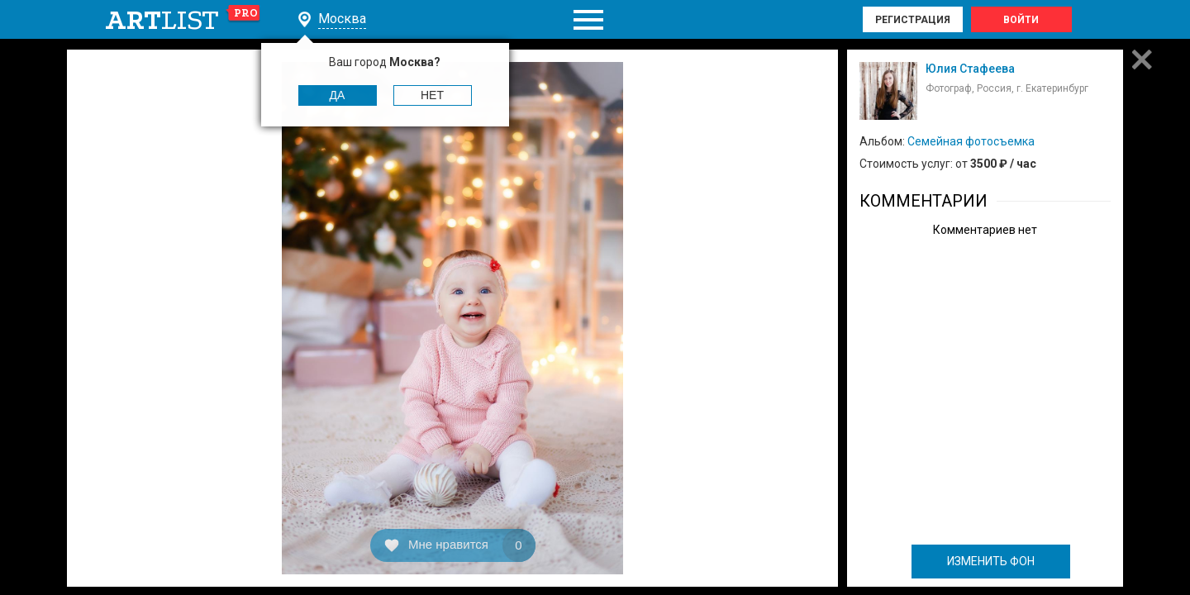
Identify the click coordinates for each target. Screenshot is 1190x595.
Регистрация (912, 20)
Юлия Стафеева (970, 68)
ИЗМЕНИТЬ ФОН (991, 561)
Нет (432, 95)
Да (337, 95)
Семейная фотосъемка (971, 141)
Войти (1021, 20)
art (183, 20)
